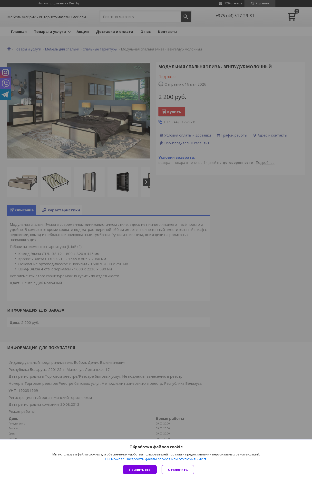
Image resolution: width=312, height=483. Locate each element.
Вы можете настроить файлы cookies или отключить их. (154, 459)
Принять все (139, 469)
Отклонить (178, 469)
